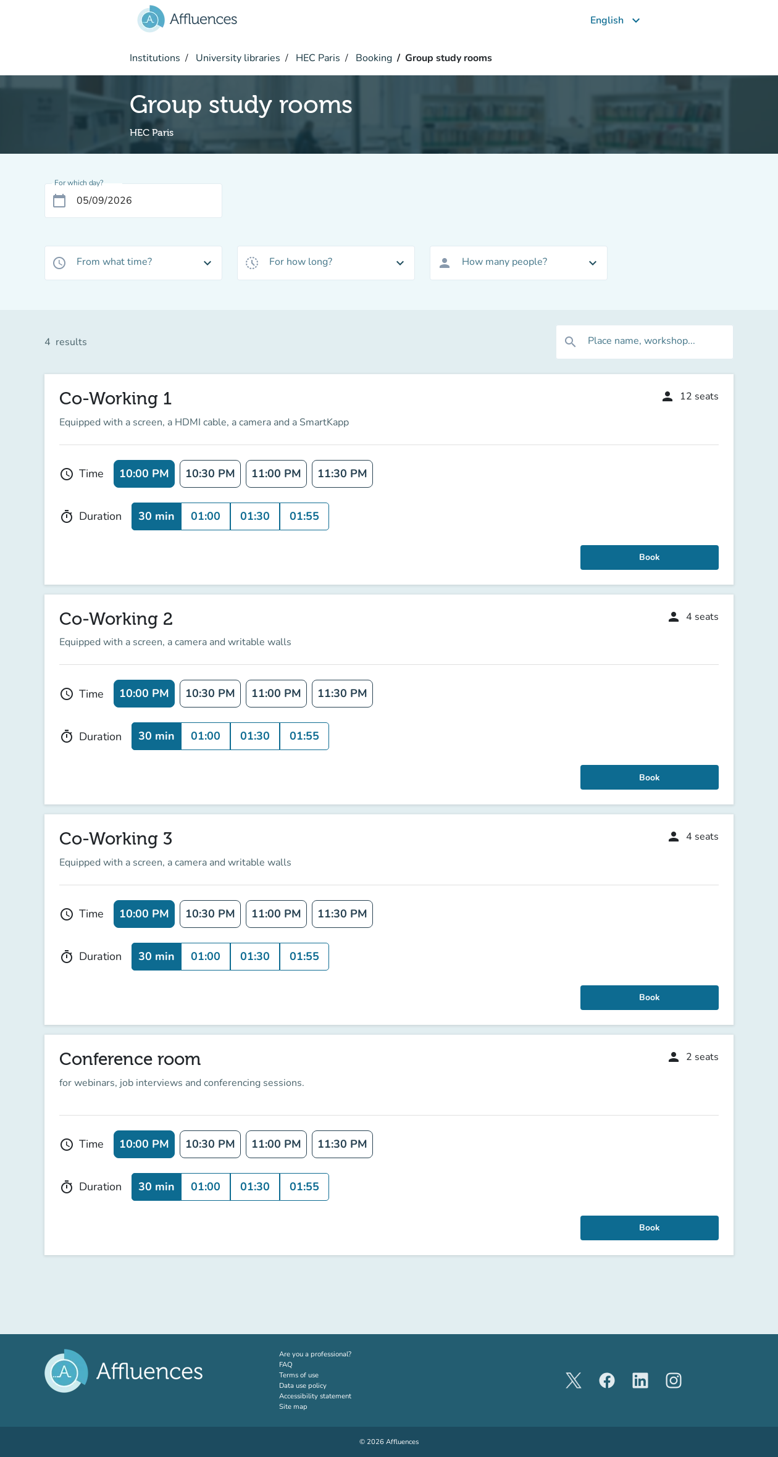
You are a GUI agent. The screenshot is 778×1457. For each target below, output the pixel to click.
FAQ (286, 1364)
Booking (372, 58)
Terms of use (299, 1375)
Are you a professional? (330, 1354)
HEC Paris (316, 58)
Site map (293, 1406)
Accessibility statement (315, 1396)
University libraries (236, 58)
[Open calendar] (59, 200)
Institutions (155, 58)
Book (649, 557)
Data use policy (303, 1385)
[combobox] (133, 263)
